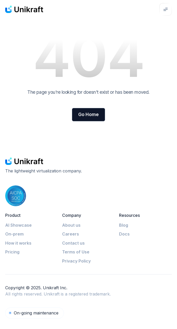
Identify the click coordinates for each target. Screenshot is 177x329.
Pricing (12, 251)
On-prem (14, 234)
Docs (124, 234)
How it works (18, 243)
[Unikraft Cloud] (34, 313)
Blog (123, 225)
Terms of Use (75, 251)
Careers (70, 234)
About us (71, 225)
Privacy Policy (76, 261)
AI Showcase (18, 225)
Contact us (73, 243)
